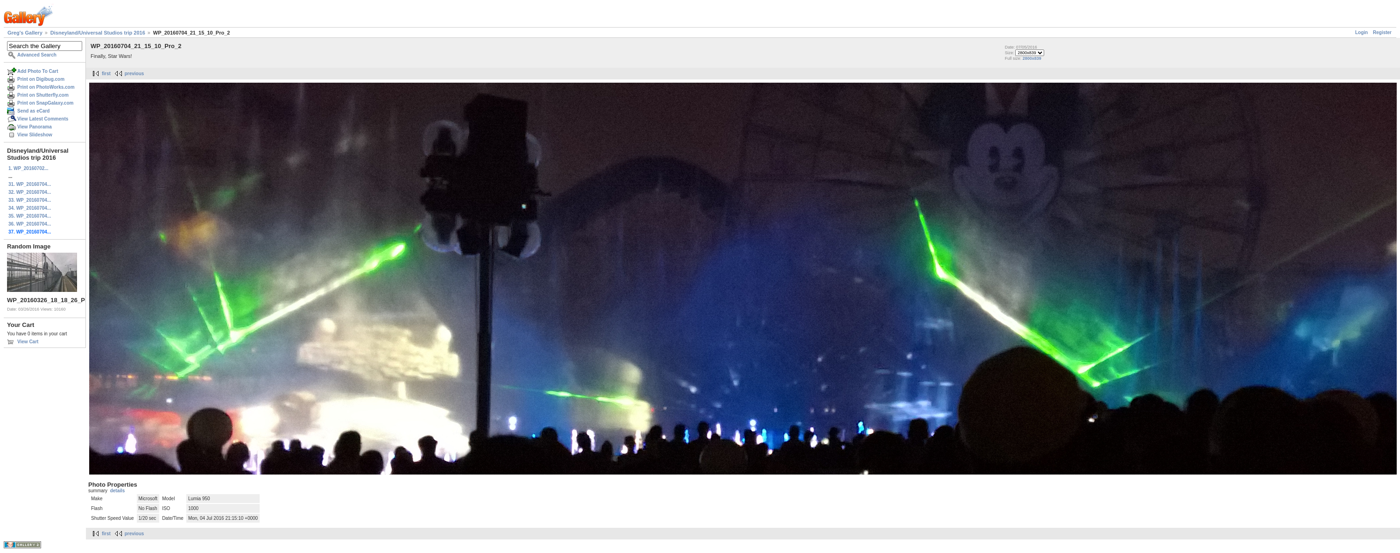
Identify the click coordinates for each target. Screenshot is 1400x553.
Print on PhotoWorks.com (46, 87)
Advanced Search (37, 54)
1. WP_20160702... (28, 168)
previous (134, 73)
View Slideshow (34, 134)
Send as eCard (33, 110)
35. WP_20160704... (29, 216)
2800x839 (1032, 58)
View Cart (27, 341)
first (106, 73)
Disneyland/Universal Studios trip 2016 (97, 32)
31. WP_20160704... (29, 184)
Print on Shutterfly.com (43, 95)
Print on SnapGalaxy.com (45, 103)
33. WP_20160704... (29, 200)
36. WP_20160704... (29, 224)
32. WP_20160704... (29, 192)
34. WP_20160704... (29, 208)
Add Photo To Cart (37, 71)
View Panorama (34, 126)
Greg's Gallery (24, 32)
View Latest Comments (42, 118)
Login (1361, 32)
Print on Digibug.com (40, 79)
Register (1382, 32)
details (117, 490)
